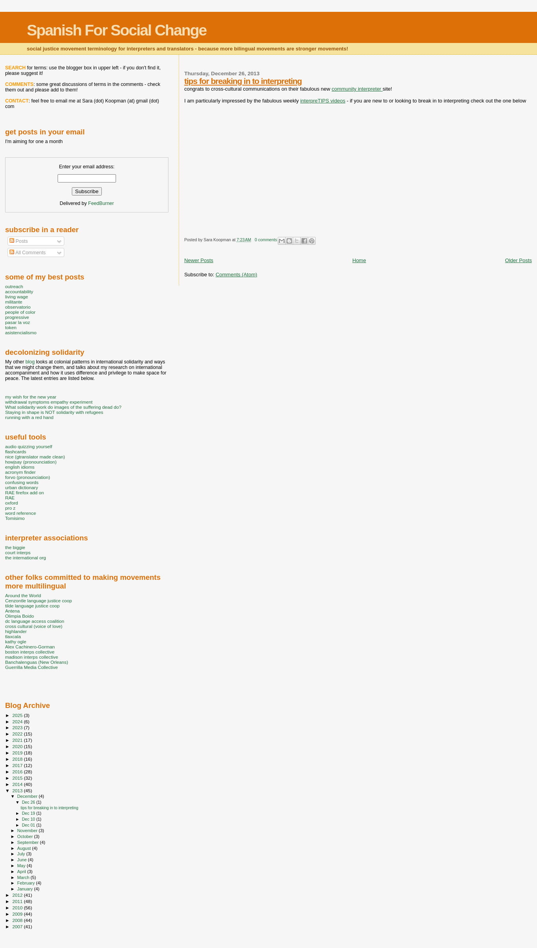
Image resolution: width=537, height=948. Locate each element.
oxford (11, 502)
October (25, 836)
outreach (14, 286)
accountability (19, 291)
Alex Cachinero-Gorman (30, 646)
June (22, 859)
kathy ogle (15, 641)
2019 (18, 752)
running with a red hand (29, 417)
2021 (18, 740)
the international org (25, 557)
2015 (18, 777)
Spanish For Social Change (116, 30)
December (28, 796)
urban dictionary (21, 487)
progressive (17, 317)
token (11, 327)
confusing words (22, 482)
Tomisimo (14, 518)
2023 (18, 727)
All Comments (27, 252)
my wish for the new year (30, 396)
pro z (10, 507)
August (24, 848)
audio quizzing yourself (28, 446)
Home (359, 260)
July (21, 853)
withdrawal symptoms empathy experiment (48, 401)
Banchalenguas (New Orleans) (36, 662)
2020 (18, 746)
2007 (18, 926)
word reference (20, 513)
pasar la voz (17, 322)
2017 (18, 765)
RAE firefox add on (24, 492)
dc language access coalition (34, 621)
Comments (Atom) (236, 275)
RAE (10, 497)
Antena (12, 610)
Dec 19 (29, 813)
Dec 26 (29, 802)
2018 (18, 759)
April (22, 871)
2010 (18, 907)
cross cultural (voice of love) (33, 626)
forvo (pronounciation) (27, 477)
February (26, 883)
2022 (18, 733)
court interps (17, 552)
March (24, 877)
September (28, 842)
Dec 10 (29, 819)
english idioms (19, 466)
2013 (18, 790)
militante (13, 301)
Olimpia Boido (19, 615)
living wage (16, 296)
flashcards (15, 451)
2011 (18, 901)
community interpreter (356, 89)
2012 (18, 895)
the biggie (15, 547)
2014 (18, 784)
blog (29, 362)
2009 (18, 913)
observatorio (18, 306)
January (25, 889)
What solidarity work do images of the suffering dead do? (63, 407)
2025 (18, 715)
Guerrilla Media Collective (31, 667)
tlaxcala (13, 636)
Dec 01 (29, 825)
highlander (16, 631)
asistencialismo (20, 332)
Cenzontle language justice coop (38, 600)
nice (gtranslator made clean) (35, 456)
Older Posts (518, 260)
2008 (18, 920)
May (22, 865)
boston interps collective (29, 651)
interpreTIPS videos (322, 101)
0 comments (266, 240)
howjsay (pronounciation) (30, 461)
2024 (18, 721)
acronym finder (20, 472)
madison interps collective (31, 656)
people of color (20, 312)
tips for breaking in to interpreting (243, 81)
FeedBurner (101, 203)
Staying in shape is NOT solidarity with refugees (54, 412)
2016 (18, 771)
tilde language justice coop (32, 605)
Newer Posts (198, 260)
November (28, 830)
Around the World (23, 595)
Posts (18, 241)
